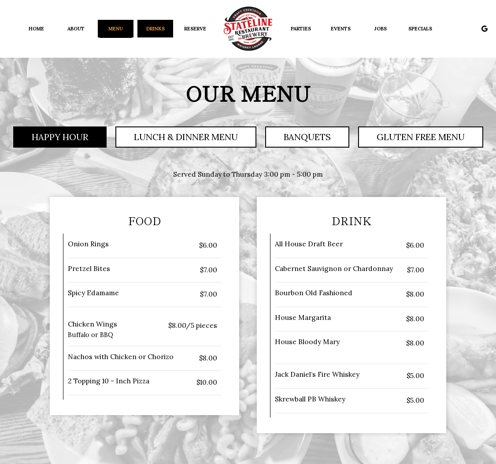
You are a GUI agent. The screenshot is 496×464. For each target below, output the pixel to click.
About (76, 29)
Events (341, 29)
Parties (301, 29)
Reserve (195, 29)
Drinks (155, 29)
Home (36, 29)
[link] (248, 29)
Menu (115, 29)
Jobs (380, 29)
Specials (420, 29)
